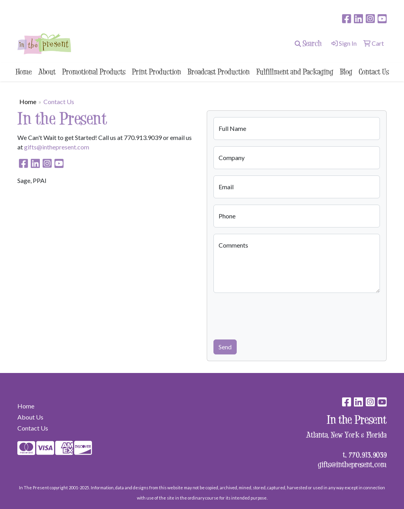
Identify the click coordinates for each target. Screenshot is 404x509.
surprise (31, 6)
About (47, 71)
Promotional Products (93, 71)
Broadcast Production (218, 71)
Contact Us (374, 71)
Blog (346, 71)
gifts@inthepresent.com (56, 147)
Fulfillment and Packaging (294, 71)
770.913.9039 (368, 454)
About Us (30, 417)
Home (23, 71)
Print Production (156, 71)
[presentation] (273, 314)
